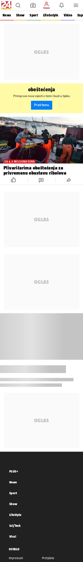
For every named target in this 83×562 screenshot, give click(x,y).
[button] (18, 5)
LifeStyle (15, 515)
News (7, 15)
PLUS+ (13, 471)
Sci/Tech (15, 525)
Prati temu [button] (41, 105)
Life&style (50, 15)
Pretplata (48, 558)
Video (68, 15)
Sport (34, 15)
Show (20, 15)
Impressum (16, 558)
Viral (12, 536)
